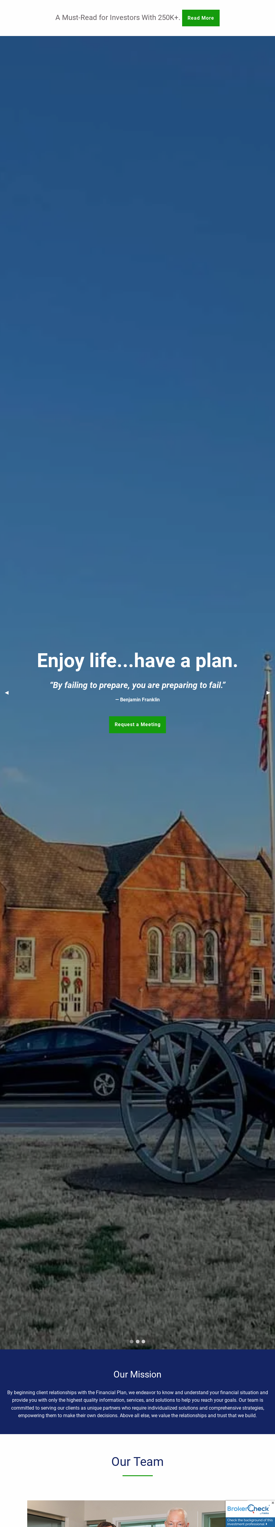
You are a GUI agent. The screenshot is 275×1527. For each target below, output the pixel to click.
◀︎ (9, 692)
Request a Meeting (138, 724)
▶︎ (271, 692)
